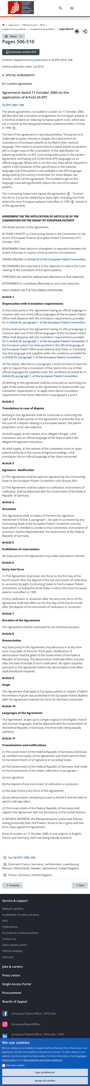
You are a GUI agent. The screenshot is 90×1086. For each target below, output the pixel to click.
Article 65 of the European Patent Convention (56, 259)
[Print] (77, 31)
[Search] (61, 8)
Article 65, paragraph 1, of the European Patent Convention (47, 322)
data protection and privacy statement (42, 1060)
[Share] (85, 31)
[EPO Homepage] (21, 8)
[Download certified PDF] (20, 52)
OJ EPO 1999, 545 (24, 857)
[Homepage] (3, 25)
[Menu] (72, 8)
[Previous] (12, 886)
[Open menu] (13, 36)
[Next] (80, 886)
